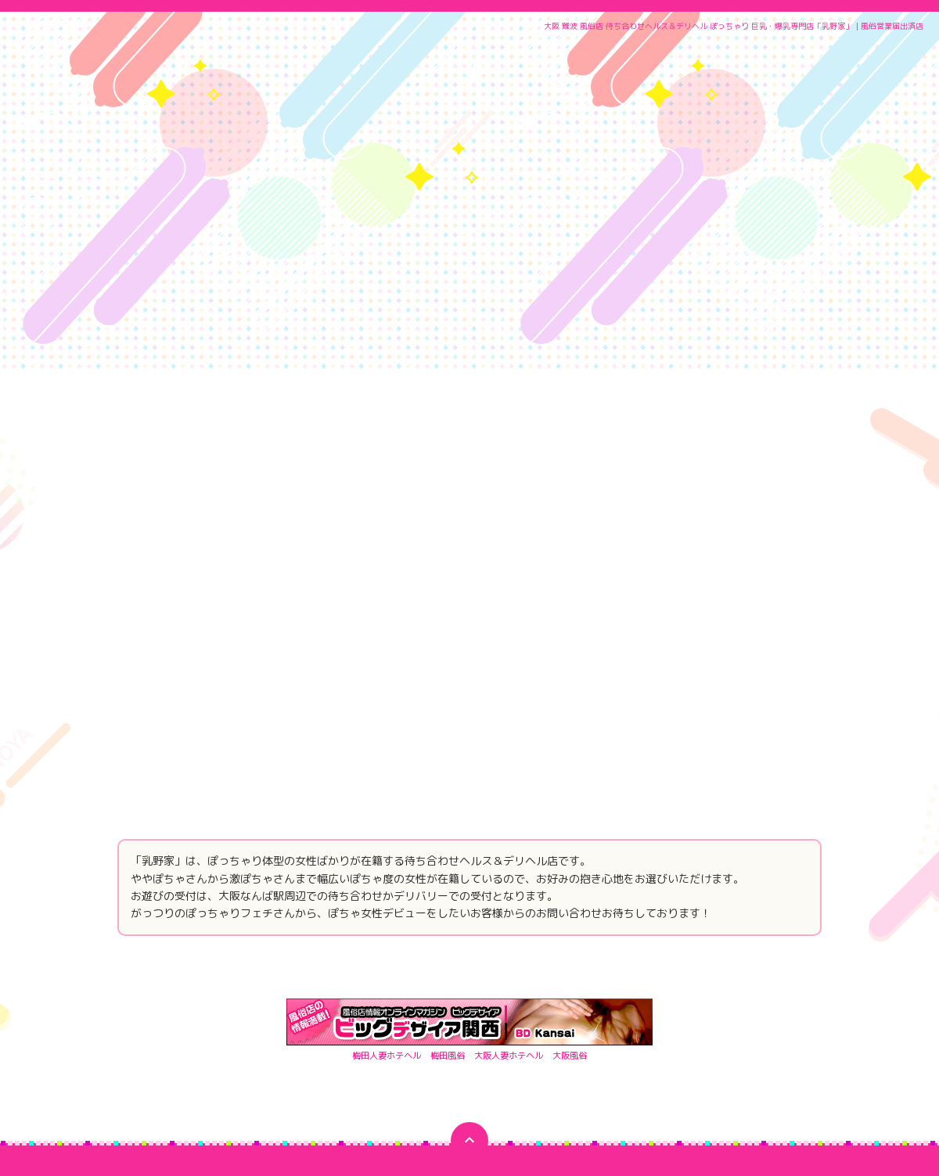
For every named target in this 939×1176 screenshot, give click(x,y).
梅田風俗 (446, 893)
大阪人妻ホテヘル (511, 893)
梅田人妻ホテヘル (380, 893)
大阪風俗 (577, 893)
